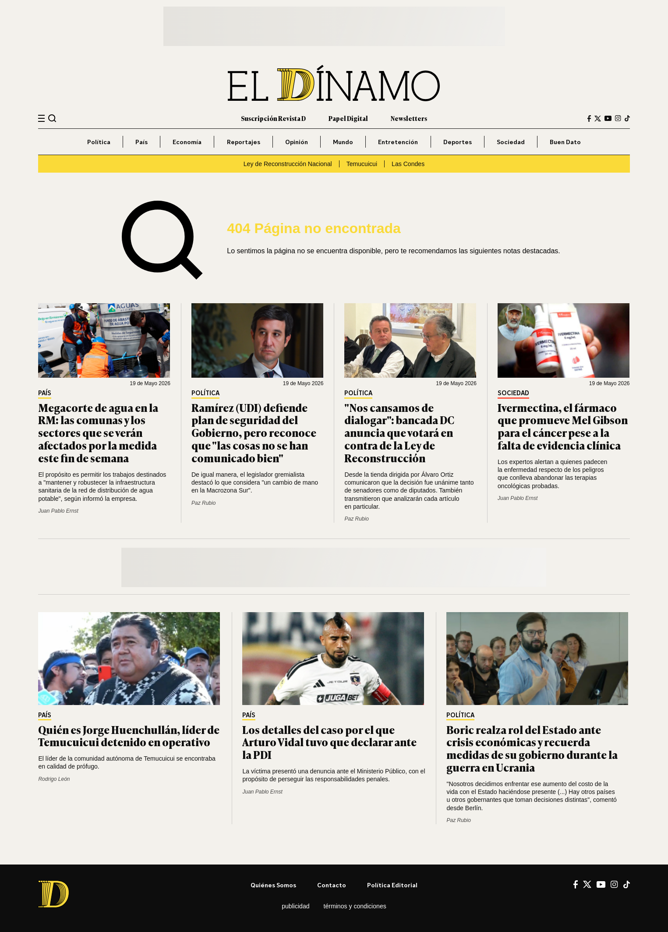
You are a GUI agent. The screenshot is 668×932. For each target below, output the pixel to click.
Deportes (457, 141)
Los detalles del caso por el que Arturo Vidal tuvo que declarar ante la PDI (329, 742)
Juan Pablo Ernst (58, 511)
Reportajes (243, 141)
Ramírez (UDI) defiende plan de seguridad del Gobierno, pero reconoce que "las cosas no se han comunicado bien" (253, 432)
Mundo (343, 141)
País (141, 141)
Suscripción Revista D (273, 118)
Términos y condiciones (355, 906)
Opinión (296, 141)
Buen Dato (565, 141)
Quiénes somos (273, 885)
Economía (187, 141)
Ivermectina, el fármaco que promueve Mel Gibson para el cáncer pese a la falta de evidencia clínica (563, 426)
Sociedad (511, 141)
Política (98, 141)
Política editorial (392, 885)
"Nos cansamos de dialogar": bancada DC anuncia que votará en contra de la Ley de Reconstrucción (399, 432)
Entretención (398, 141)
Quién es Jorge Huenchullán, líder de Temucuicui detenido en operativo (128, 736)
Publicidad (295, 906)
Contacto (331, 885)
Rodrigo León (54, 779)
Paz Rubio (203, 503)
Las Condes (408, 163)
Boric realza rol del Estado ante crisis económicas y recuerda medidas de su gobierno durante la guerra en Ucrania (532, 748)
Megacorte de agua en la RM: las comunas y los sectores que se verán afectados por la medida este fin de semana (98, 432)
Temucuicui (361, 163)
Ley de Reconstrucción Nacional (288, 163)
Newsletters (409, 118)
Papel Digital (348, 118)
